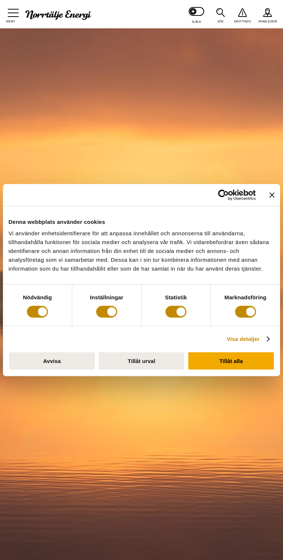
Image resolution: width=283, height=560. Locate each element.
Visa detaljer (243, 338)
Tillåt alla (231, 361)
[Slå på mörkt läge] (196, 14)
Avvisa (52, 361)
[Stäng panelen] (272, 194)
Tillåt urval (142, 361)
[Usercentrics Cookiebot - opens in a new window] (223, 194)
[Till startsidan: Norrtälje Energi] (58, 15)
